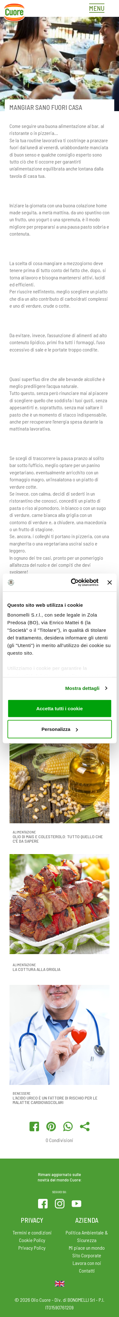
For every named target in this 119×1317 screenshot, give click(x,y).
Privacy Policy (32, 1248)
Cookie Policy (32, 1240)
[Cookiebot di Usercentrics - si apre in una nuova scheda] (73, 582)
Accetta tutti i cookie (59, 708)
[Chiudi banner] (109, 582)
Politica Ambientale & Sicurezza (87, 1236)
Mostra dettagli (82, 688)
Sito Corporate (86, 1255)
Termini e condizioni (32, 1232)
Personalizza (60, 729)
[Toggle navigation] (98, 9)
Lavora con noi (87, 1263)
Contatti (87, 1270)
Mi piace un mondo (87, 1248)
